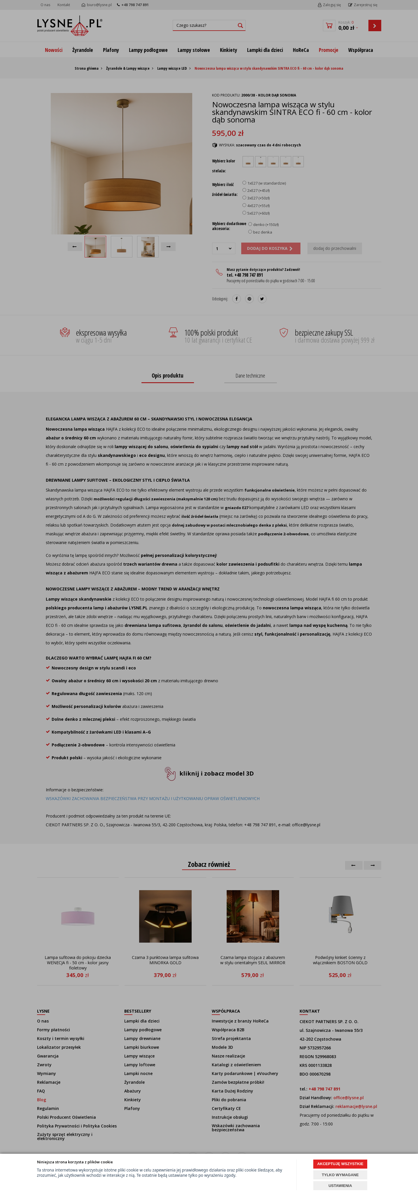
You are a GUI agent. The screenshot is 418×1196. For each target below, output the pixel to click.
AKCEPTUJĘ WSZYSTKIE (340, 1164)
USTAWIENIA (340, 1185)
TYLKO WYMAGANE (340, 1175)
